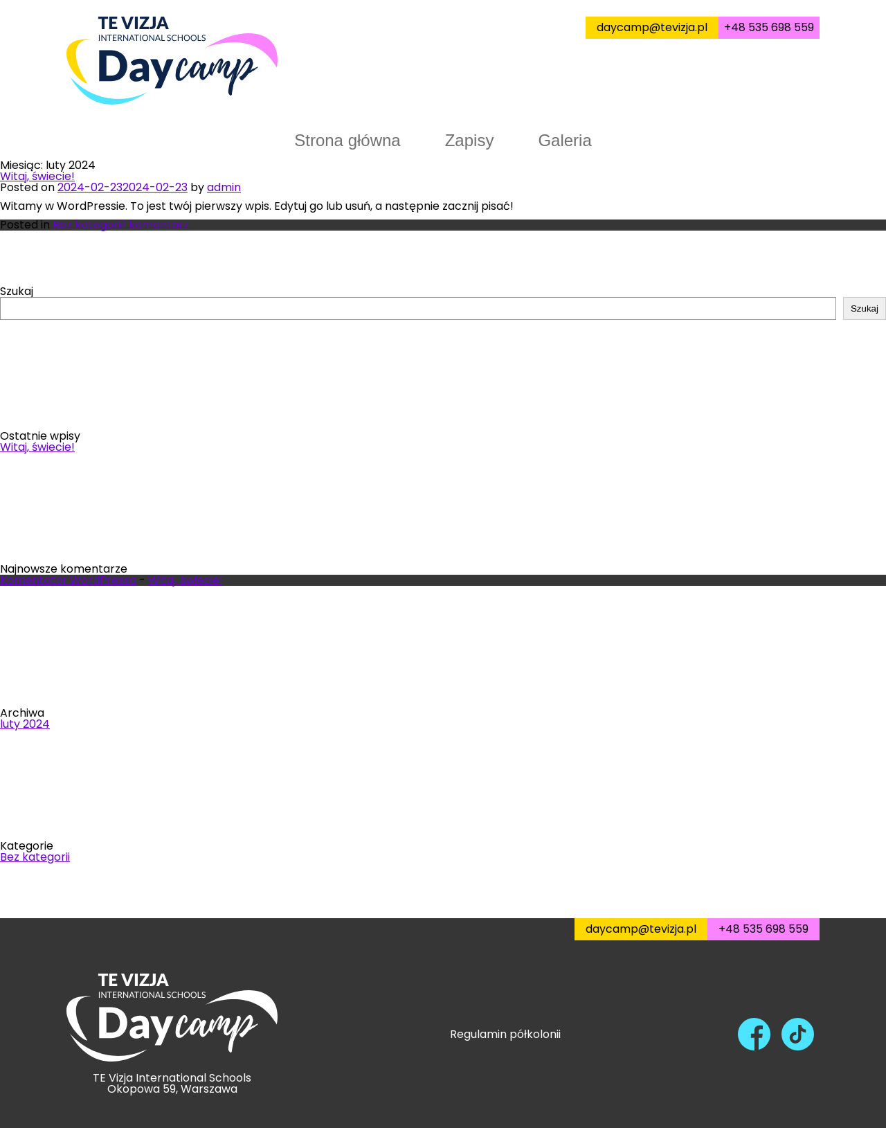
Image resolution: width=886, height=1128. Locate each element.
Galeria (564, 140)
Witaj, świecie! (37, 176)
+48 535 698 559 (769, 27)
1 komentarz (156, 225)
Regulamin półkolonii (505, 1033)
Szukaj (16, 291)
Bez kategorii (88, 225)
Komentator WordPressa (68, 580)
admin (224, 187)
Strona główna (347, 140)
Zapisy (469, 140)
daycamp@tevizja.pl (652, 27)
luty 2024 (25, 724)
